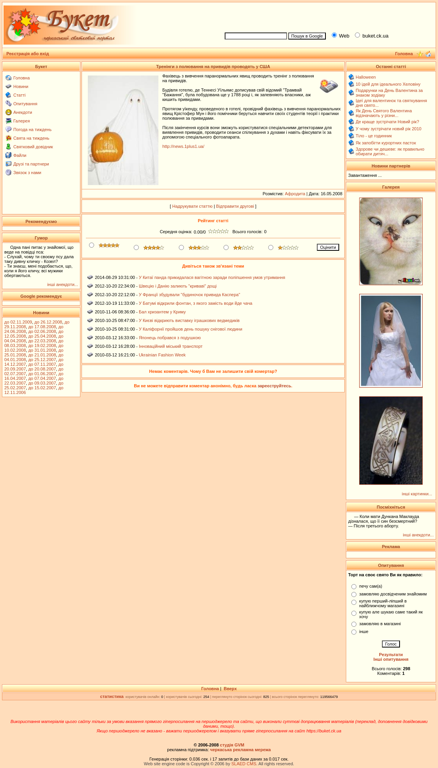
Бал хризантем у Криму (162, 311)
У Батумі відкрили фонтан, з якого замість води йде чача (196, 303)
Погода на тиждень (32, 129)
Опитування (25, 103)
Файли (19, 155)
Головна (21, 78)
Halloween (366, 77)
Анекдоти (22, 112)
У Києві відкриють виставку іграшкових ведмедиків (189, 320)
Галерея (21, 121)
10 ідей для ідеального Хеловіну (388, 84)
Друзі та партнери (31, 164)
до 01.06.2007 (42, 373)
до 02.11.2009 (18, 322)
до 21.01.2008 (42, 355)
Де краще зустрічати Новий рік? (387, 121)
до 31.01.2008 (42, 350)
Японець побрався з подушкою (170, 337)
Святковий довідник (33, 146)
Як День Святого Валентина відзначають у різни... (384, 113)
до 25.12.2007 (42, 359)
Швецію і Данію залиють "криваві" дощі (178, 286)
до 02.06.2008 (42, 331)
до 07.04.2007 (42, 378)
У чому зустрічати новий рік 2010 (389, 128)
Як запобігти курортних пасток (386, 142)
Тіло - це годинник (374, 135)
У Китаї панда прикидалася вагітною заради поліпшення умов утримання (212, 277)
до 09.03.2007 (42, 383)
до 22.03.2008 (42, 340)
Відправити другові (235, 206)
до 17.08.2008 (42, 326)
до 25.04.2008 (42, 336)
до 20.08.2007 (42, 369)
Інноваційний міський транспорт (171, 346)
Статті (19, 95)
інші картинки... (417, 493)
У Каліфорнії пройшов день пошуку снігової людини (190, 329)
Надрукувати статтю (192, 206)
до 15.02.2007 (42, 387)
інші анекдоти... (62, 284)
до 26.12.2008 (48, 322)
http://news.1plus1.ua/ (183, 146)
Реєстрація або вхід (27, 53)
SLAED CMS (243, 763)
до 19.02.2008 (42, 345)
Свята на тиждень (31, 138)
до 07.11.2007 (42, 364)
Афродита (295, 193)
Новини (20, 86)
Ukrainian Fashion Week (162, 355)
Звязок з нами (27, 172)
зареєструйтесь (274, 385)
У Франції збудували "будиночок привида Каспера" (189, 294)
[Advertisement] (326, 16)
